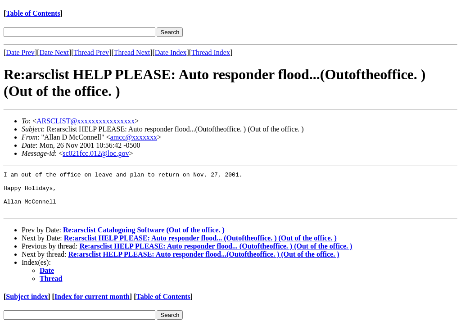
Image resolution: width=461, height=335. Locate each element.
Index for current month (92, 304)
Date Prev (20, 52)
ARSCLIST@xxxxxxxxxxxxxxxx (85, 121)
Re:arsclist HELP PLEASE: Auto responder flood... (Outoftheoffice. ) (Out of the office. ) (200, 246)
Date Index (171, 52)
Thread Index (210, 52)
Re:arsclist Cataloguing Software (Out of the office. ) (144, 238)
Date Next (54, 52)
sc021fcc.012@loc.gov (96, 153)
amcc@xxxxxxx (133, 137)
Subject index (27, 304)
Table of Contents (33, 13)
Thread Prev (91, 52)
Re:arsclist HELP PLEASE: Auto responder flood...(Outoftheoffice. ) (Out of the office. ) (203, 262)
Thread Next (132, 52)
